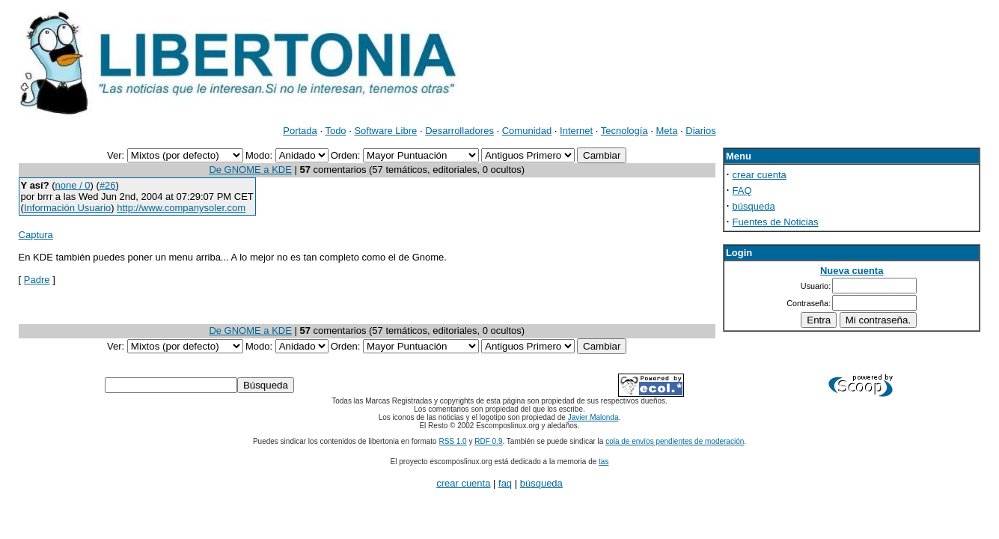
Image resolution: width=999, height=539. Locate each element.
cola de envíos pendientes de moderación (674, 441)
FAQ (742, 190)
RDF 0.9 (488, 441)
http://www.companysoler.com (181, 207)
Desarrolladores (459, 130)
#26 (108, 185)
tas (603, 461)
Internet (576, 130)
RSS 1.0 (452, 441)
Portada (300, 130)
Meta (667, 130)
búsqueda (754, 206)
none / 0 (73, 185)
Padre (37, 279)
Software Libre (385, 130)
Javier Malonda (593, 417)
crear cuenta (759, 174)
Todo (335, 130)
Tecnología (624, 130)
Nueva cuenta (852, 270)
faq (505, 483)
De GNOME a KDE (250, 169)
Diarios (700, 130)
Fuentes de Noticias (776, 222)
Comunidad (527, 130)
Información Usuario (67, 207)
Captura (36, 234)
